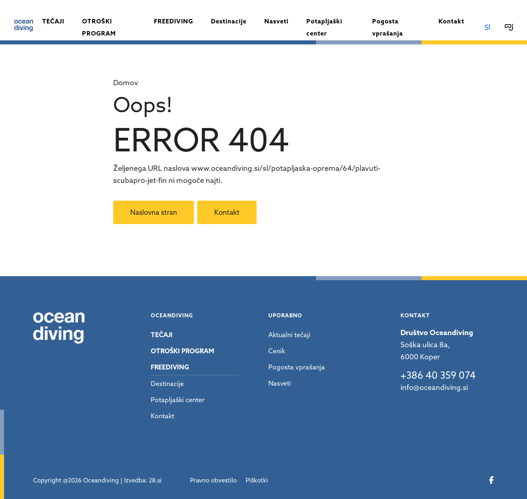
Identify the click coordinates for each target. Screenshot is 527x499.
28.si (155, 480)
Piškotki (257, 480)
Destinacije (229, 21)
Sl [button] (487, 27)
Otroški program (99, 27)
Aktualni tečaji (289, 335)
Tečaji (53, 21)
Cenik (276, 351)
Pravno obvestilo (213, 480)
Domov (125, 82)
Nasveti (276, 21)
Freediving (173, 21)
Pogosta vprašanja (387, 27)
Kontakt (451, 21)
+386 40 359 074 (438, 375)
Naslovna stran (153, 212)
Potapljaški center (324, 27)
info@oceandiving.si (434, 387)
